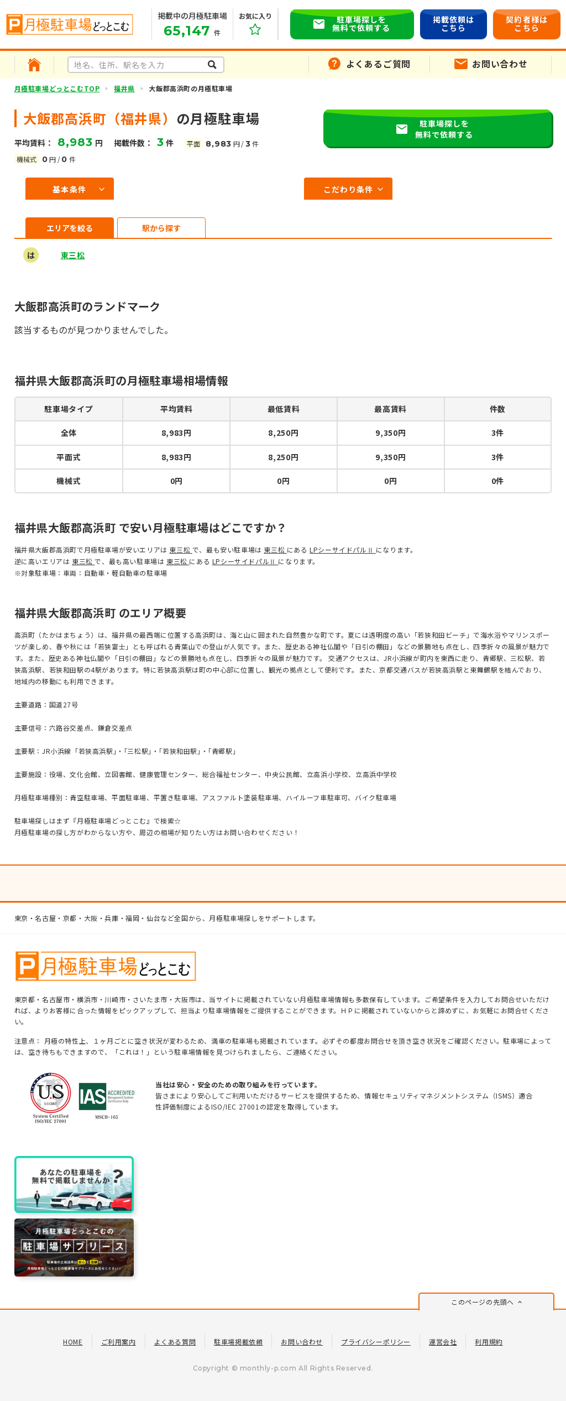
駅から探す (161, 227)
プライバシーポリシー (376, 1341)
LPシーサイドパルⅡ (343, 549)
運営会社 (443, 1341)
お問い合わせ (302, 1341)
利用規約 (488, 1341)
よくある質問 (175, 1341)
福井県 (124, 88)
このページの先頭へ (482, 1301)
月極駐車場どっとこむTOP (57, 88)
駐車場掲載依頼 (238, 1341)
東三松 (73, 255)
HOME (72, 1341)
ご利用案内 (118, 1341)
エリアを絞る (69, 227)
